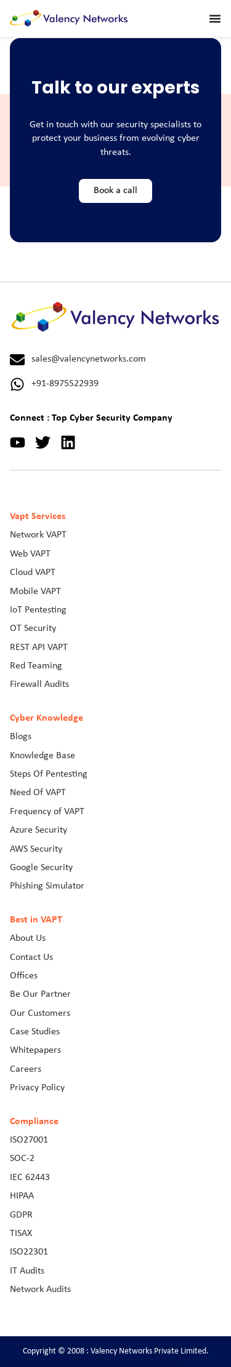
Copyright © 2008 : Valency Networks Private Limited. (116, 1351)
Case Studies (35, 1032)
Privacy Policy (37, 1088)
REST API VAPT (39, 647)
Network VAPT (38, 535)
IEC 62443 (30, 1178)
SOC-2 (22, 1158)
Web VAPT (30, 554)
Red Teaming (36, 666)
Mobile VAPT (35, 591)
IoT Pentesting (38, 610)
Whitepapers (35, 1050)
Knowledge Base (42, 756)
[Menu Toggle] (215, 18)
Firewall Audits (39, 684)
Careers (25, 1069)
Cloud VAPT (32, 572)
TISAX (21, 1233)
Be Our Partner (40, 994)
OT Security (33, 628)
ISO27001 (29, 1140)
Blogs (20, 737)
